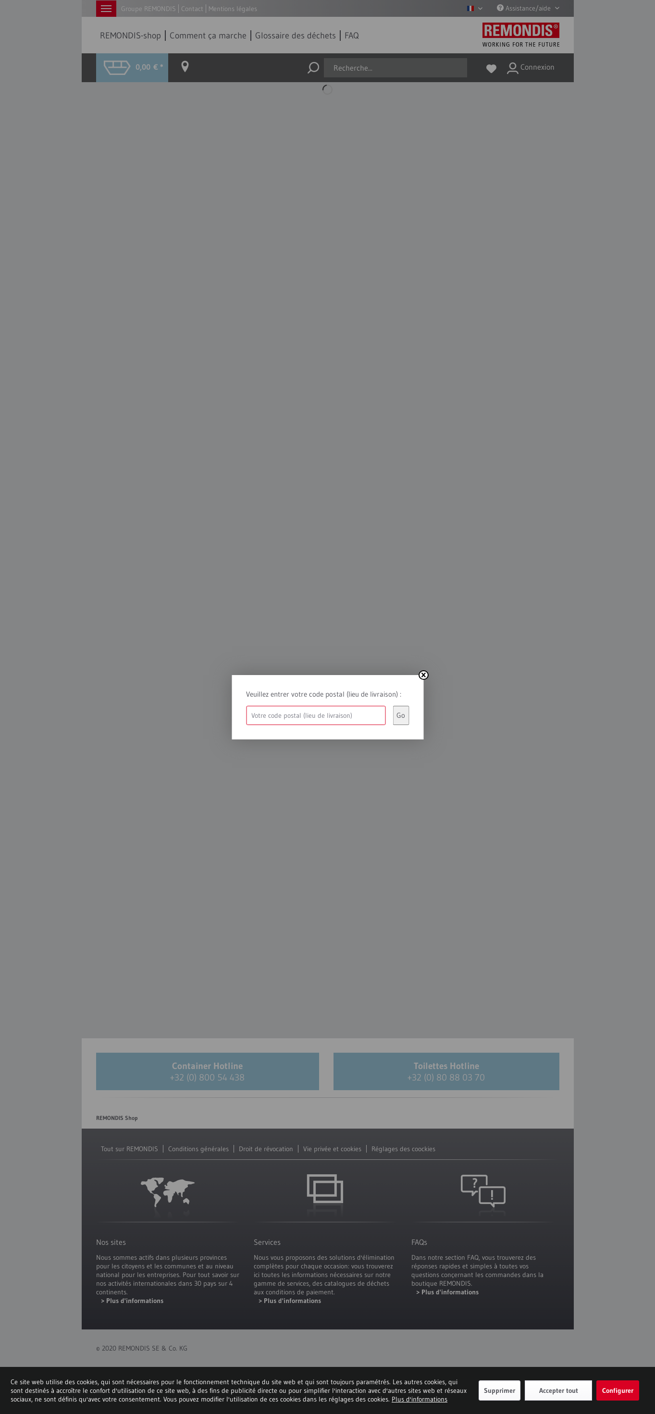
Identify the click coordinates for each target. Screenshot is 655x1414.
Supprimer (499, 1390)
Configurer (617, 1390)
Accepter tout (558, 1390)
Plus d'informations (419, 1399)
